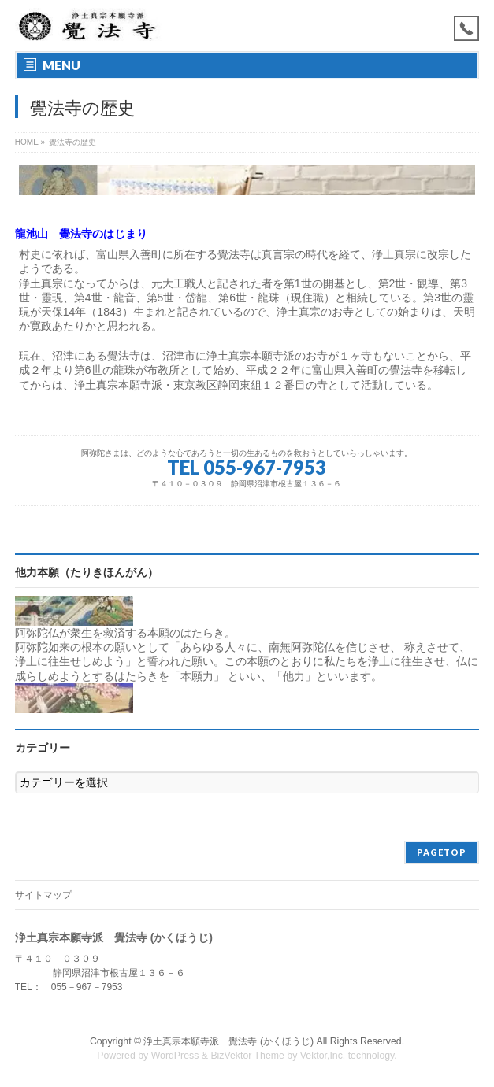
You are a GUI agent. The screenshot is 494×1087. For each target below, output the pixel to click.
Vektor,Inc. (323, 1055)
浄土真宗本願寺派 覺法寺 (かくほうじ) (228, 1041)
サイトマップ (43, 894)
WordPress (175, 1055)
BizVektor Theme (247, 1055)
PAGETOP (441, 852)
